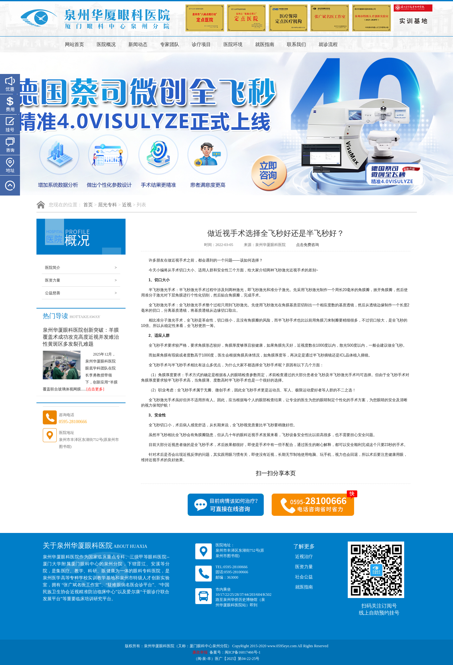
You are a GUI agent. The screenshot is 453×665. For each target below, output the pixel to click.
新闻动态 (137, 44)
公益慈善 (81, 293)
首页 (88, 204)
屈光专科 (107, 204)
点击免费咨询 (307, 245)
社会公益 (304, 577)
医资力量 (81, 280)
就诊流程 (328, 44)
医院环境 (233, 44)
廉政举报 (200, 652)
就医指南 (264, 44)
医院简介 (81, 267)
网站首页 (74, 44)
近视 (127, 204)
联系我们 (296, 44)
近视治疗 (304, 556)
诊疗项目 (201, 44)
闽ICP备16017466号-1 (243, 652)
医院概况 (106, 44)
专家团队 (169, 44)
